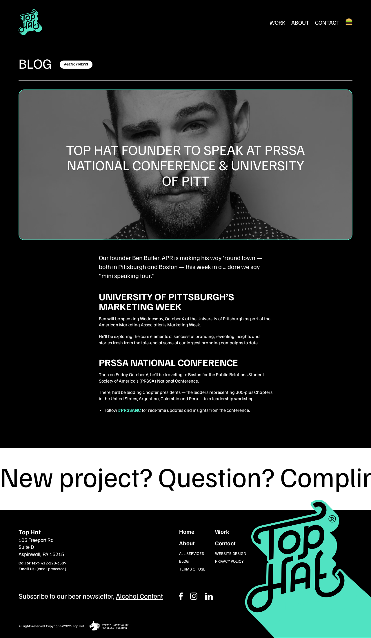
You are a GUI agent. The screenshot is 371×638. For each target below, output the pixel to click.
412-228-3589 (53, 562)
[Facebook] (193, 596)
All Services (191, 553)
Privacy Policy (229, 561)
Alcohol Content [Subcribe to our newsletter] (139, 595)
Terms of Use (192, 568)
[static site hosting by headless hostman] (109, 626)
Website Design (230, 553)
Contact (327, 22)
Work (277, 22)
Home (186, 531)
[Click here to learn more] (76, 64)
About (300, 22)
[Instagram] (209, 596)
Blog (35, 63)
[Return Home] (30, 22)
